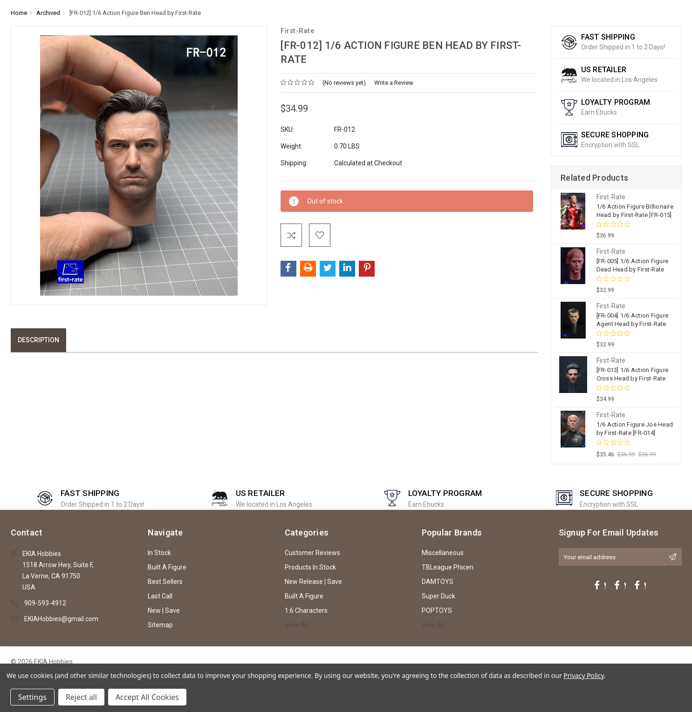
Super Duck (438, 596)
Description (38, 340)
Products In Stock (310, 567)
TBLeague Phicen (447, 567)
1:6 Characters (306, 610)
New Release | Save (313, 581)
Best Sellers (165, 581)
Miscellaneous (443, 552)
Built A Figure (167, 567)
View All (296, 625)
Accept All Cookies (147, 697)
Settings (32, 697)
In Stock (159, 552)
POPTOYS (437, 610)
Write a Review (393, 82)
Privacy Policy (583, 675)
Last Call (160, 596)
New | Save (164, 610)
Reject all (81, 697)
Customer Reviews (312, 552)
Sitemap (160, 625)
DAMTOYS (437, 581)
